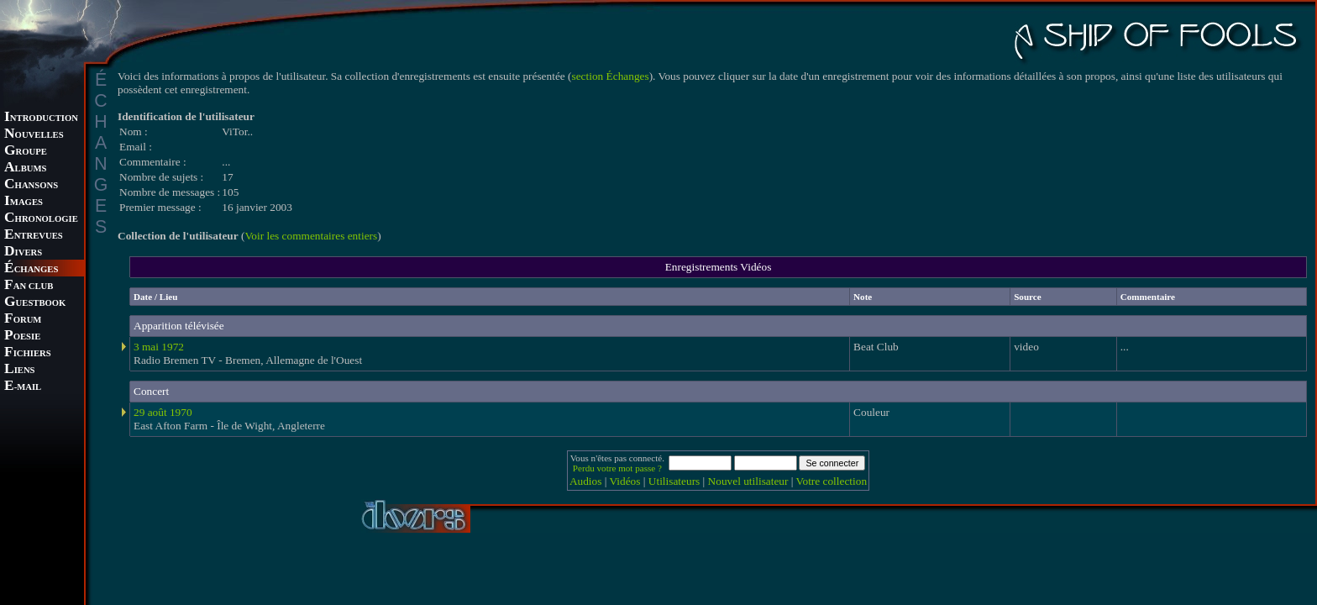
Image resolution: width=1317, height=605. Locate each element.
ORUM (22, 319)
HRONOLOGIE (41, 219)
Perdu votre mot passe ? (617, 468)
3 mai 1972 (159, 346)
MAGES (23, 202)
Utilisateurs (674, 481)
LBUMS (25, 168)
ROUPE (25, 151)
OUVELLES (34, 134)
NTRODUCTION (41, 118)
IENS (19, 370)
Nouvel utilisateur (748, 481)
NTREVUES (33, 235)
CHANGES (31, 269)
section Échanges (610, 76)
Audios (585, 481)
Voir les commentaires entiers (310, 235)
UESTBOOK (35, 303)
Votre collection (832, 481)
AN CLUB (28, 286)
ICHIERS (27, 353)
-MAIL (22, 387)
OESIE (22, 336)
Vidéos (625, 481)
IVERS (23, 252)
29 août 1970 (163, 412)
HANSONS (31, 185)
